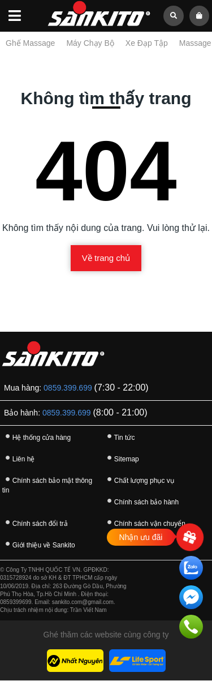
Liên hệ (18, 457)
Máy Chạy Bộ (90, 43)
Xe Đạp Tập (147, 43)
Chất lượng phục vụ (139, 479)
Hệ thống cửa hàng (36, 436)
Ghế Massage (30, 43)
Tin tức (119, 436)
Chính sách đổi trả (35, 522)
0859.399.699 (68, 387)
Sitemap (121, 457)
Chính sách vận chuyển (144, 522)
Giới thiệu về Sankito (38, 543)
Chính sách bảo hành (141, 500)
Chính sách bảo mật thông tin (47, 483)
